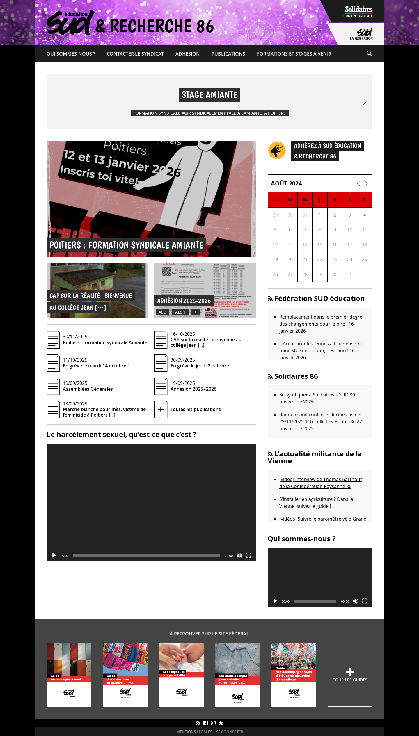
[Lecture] (54, 555)
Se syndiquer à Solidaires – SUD (314, 395)
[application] (151, 502)
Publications (228, 54)
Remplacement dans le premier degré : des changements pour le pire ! (322, 320)
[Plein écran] (248, 555)
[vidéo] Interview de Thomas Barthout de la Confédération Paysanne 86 (320, 483)
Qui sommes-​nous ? (71, 54)
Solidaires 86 (296, 376)
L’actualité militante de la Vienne (315, 457)
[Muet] (239, 555)
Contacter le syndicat (135, 54)
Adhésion (187, 54)
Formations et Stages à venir (294, 54)
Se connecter (229, 731)
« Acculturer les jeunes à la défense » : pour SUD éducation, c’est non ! (320, 347)
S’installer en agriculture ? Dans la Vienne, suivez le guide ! (316, 502)
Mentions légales (194, 731)
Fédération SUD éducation (319, 298)
